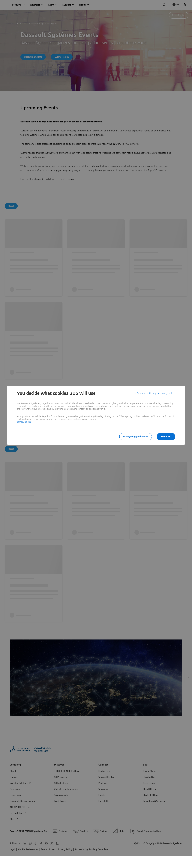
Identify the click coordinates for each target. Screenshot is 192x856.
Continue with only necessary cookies (156, 393)
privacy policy (24, 422)
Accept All (166, 436)
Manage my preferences (135, 436)
